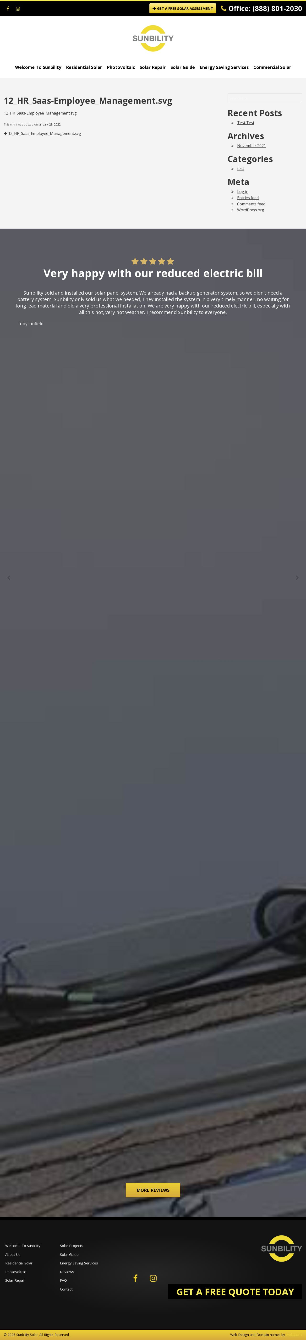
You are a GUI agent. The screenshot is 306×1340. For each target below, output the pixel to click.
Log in (242, 191)
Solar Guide (182, 67)
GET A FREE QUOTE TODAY (235, 1291)
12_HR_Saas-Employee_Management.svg (40, 113)
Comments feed (251, 204)
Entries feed (248, 197)
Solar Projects (71, 1245)
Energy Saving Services (224, 67)
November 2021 (251, 145)
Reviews (67, 1271)
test (240, 168)
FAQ (63, 1280)
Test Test (245, 122)
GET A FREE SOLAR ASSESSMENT (183, 8)
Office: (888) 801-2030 (261, 8)
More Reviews (153, 1190)
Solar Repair (153, 67)
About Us (13, 1254)
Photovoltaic (121, 67)
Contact (66, 1289)
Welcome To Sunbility (38, 67)
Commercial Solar (272, 67)
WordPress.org (250, 210)
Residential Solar (84, 67)
